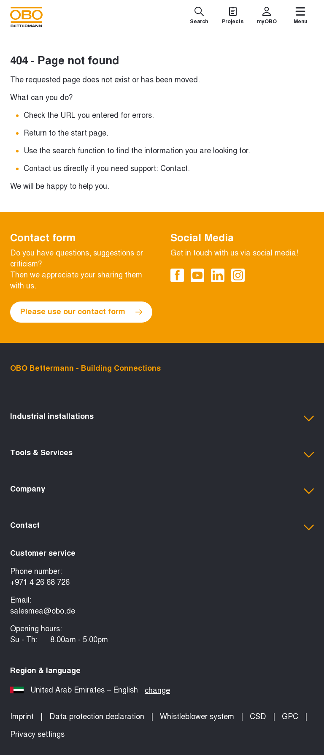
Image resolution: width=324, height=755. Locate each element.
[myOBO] (266, 17)
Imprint (22, 716)
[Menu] (300, 17)
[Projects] (232, 17)
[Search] (199, 17)
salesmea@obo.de (42, 611)
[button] (162, 418)
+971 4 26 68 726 (40, 582)
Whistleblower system (197, 716)
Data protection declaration (96, 716)
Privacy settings (37, 734)
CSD (258, 716)
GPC (290, 716)
